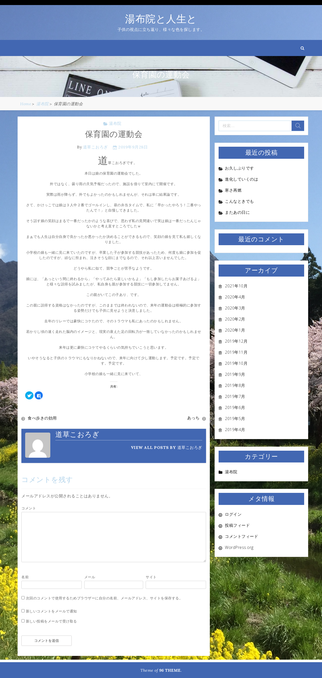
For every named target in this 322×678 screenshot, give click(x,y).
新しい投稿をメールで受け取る (51, 620)
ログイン (233, 514)
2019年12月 (236, 341)
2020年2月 (235, 319)
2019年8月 (235, 385)
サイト (151, 576)
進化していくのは (241, 179)
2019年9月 (235, 374)
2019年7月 (235, 396)
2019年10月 (236, 363)
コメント (28, 507)
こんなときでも (239, 201)
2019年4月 (235, 429)
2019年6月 (235, 407)
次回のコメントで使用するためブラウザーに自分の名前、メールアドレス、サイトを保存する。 (104, 597)
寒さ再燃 (233, 190)
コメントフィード (241, 536)
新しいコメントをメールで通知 (51, 610)
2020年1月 (235, 330)
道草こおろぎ (95, 146)
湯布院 (115, 123)
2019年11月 (236, 352)
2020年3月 (235, 308)
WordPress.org (239, 547)
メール (89, 576)
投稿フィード (237, 525)
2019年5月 (235, 418)
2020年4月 (235, 297)
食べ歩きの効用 (42, 418)
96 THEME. (170, 669)
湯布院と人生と (161, 18)
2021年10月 (236, 286)
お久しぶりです (239, 168)
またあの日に (237, 212)
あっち (193, 418)
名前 (25, 576)
